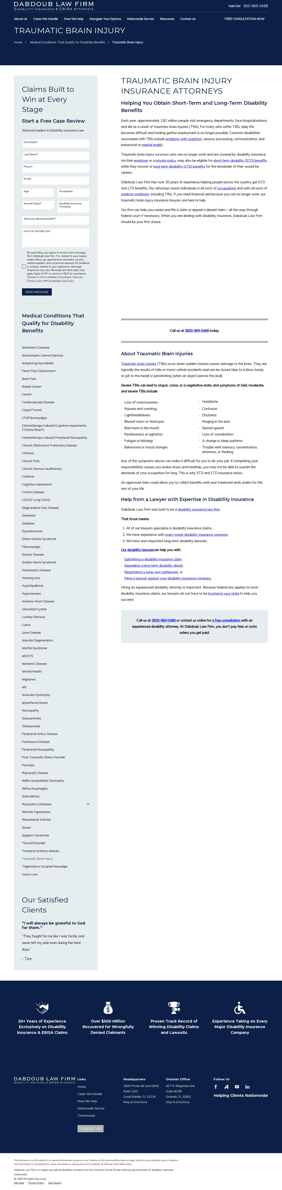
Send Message (37, 292)
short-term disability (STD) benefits (240, 160)
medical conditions (135, 194)
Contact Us (90, 1128)
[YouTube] (237, 1087)
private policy (166, 160)
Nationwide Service (91, 1108)
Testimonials (86, 1115)
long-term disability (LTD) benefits (179, 166)
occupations (227, 188)
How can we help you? (37, 231)
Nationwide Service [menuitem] (140, 19)
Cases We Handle (90, 1094)
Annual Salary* (33, 203)
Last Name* (31, 154)
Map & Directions (135, 1102)
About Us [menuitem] (20, 19)
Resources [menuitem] (167, 19)
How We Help (87, 1101)
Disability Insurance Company (70, 205)
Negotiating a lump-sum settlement (151, 572)
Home (82, 1087)
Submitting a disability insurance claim (153, 559)
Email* (27, 178)
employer (141, 160)
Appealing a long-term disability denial (153, 565)
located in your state (223, 593)
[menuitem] (56, 347)
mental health (152, 145)
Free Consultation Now (245, 19)
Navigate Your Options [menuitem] (105, 19)
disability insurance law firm (199, 509)
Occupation (66, 191)
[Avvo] (226, 1087)
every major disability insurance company (196, 534)
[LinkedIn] (247, 1087)
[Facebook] (216, 1087)
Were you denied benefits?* (40, 218)
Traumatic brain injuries (138, 364)
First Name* (31, 142)
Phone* (28, 166)
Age (26, 191)
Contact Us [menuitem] (187, 19)
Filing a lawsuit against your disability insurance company (167, 578)
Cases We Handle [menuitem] (45, 19)
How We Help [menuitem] (73, 19)
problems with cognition (183, 139)
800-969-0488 (256, 6)
